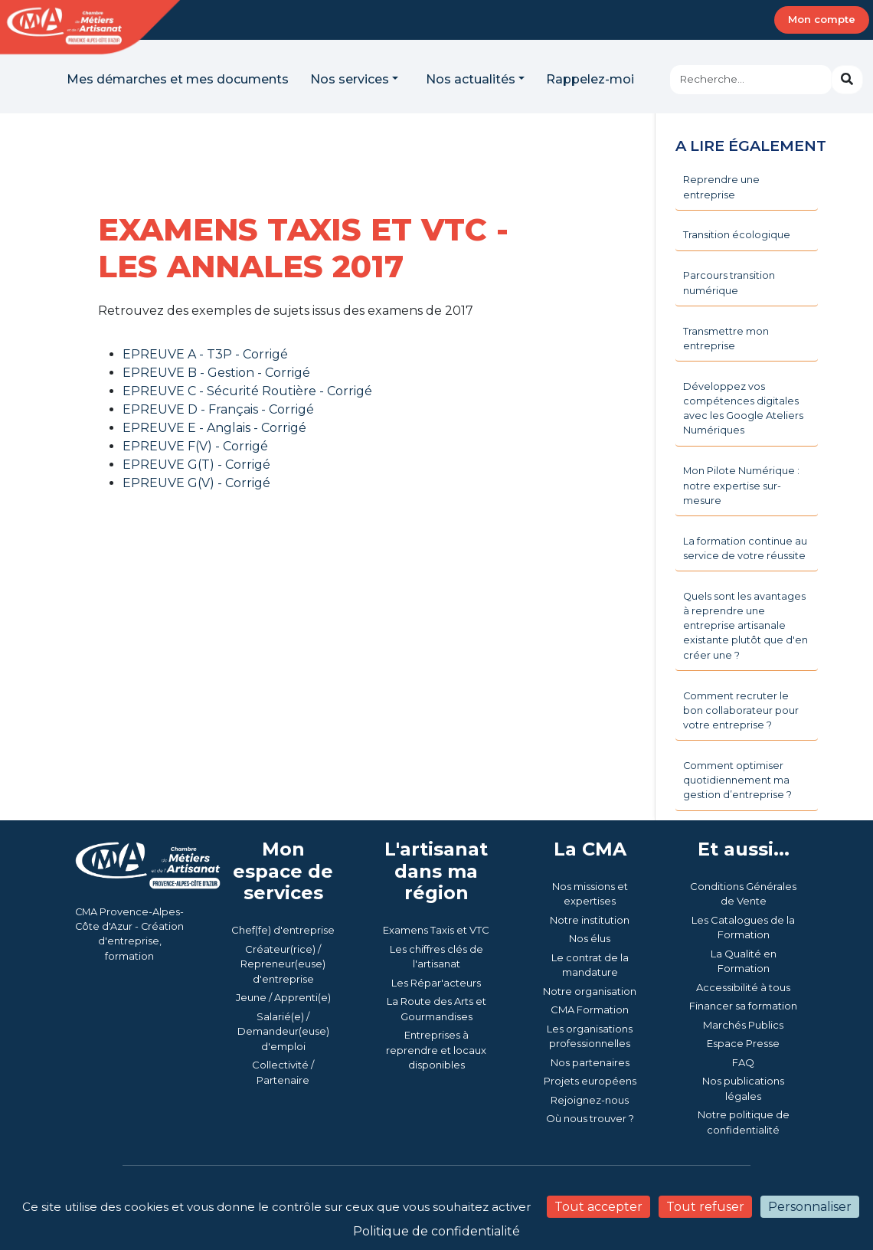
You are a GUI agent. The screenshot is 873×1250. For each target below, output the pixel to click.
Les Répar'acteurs (436, 983)
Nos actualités (470, 79)
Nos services (349, 79)
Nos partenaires (590, 1062)
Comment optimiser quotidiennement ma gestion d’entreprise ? (737, 780)
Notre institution (589, 920)
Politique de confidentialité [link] (436, 1231)
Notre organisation (589, 991)
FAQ (743, 1062)
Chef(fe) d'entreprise (283, 930)
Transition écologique (736, 235)
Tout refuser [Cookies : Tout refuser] (705, 1206)
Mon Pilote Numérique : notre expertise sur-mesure (741, 485)
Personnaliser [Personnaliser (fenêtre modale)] (810, 1206)
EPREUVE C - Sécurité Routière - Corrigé (247, 391)
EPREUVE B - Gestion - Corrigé (216, 372)
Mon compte (821, 19)
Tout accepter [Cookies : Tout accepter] (598, 1206)
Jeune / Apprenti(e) (283, 997)
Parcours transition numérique (729, 283)
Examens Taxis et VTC (436, 930)
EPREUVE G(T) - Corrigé (196, 464)
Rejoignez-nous (590, 1100)
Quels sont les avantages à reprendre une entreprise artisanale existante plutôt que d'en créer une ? (745, 626)
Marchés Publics (743, 1025)
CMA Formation (590, 1009)
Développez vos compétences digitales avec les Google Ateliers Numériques (743, 409)
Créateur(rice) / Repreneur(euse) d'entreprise (282, 964)
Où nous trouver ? (590, 1118)
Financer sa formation (743, 1006)
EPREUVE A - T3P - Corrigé (205, 354)
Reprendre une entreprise (721, 187)
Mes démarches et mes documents (178, 79)
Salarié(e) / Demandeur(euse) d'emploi (283, 1031)
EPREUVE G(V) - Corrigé (196, 483)
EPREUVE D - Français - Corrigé (218, 409)
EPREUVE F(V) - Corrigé (195, 446)
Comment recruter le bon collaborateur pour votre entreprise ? (741, 710)
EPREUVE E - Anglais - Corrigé (214, 427)
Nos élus (589, 938)
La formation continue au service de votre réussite (745, 548)
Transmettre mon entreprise (726, 339)
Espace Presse (743, 1043)
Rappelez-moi (590, 79)
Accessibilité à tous (743, 987)
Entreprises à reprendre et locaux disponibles (436, 1050)
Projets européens (590, 1081)
